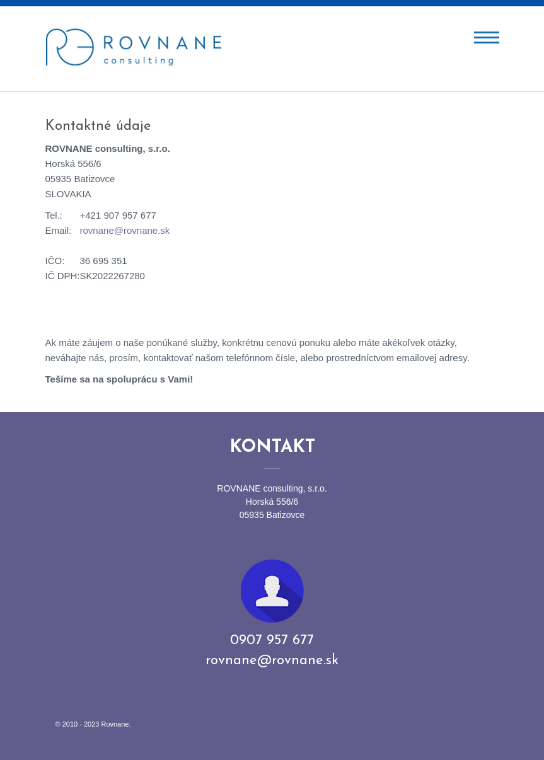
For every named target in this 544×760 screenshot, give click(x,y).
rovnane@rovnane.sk (125, 230)
